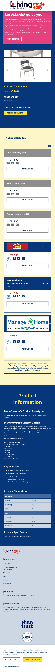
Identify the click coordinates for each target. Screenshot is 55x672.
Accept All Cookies (12, 666)
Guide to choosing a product (18, 107)
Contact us (6, 580)
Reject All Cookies (11, 660)
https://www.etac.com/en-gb (15, 438)
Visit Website (27, 169)
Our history (6, 573)
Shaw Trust (7, 563)
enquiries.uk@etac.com (11, 459)
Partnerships (7, 583)
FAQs (4, 576)
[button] (7, 70)
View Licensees (13, 39)
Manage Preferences (32, 660)
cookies (10, 650)
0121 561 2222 (8, 457)
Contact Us (31, 595)
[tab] (16, 136)
